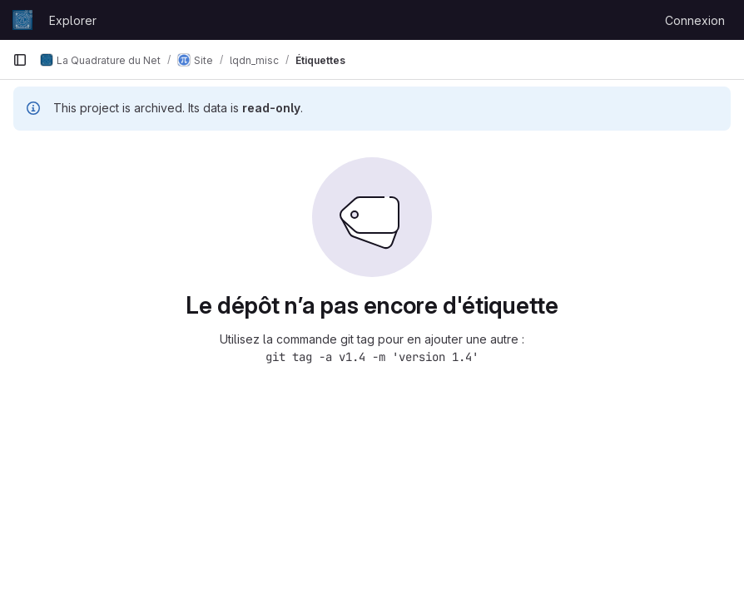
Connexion (695, 20)
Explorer (73, 20)
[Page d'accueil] (22, 20)
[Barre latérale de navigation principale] (20, 60)
